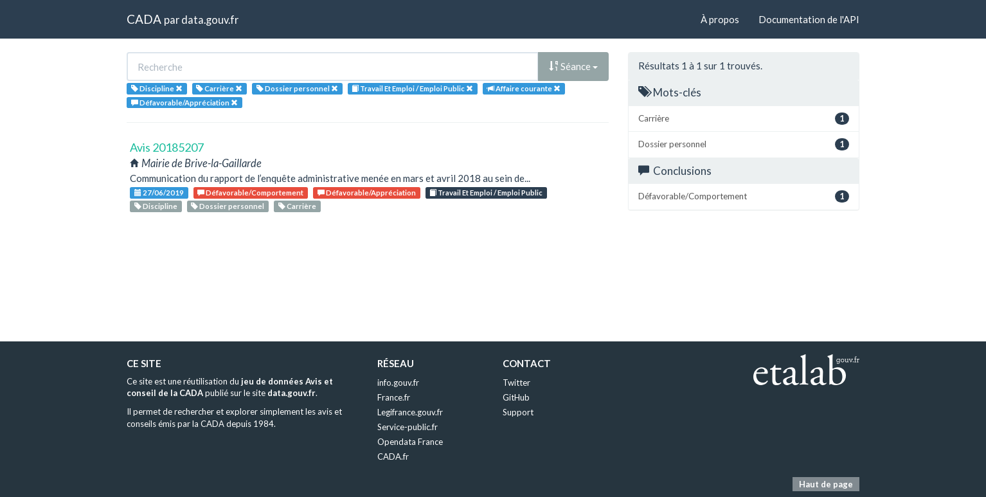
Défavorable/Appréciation (367, 192)
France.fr (393, 397)
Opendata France (410, 442)
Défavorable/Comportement (250, 192)
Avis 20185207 (167, 147)
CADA (144, 19)
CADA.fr (393, 456)
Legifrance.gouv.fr (410, 412)
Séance (573, 66)
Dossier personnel (227, 206)
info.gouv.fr (398, 382)
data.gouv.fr (209, 20)
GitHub (516, 397)
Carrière (297, 206)
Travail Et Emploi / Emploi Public (485, 192)
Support (518, 412)
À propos (720, 19)
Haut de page (826, 484)
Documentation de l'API (808, 19)
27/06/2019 (159, 192)
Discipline (155, 206)
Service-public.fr (407, 427)
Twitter (516, 382)
